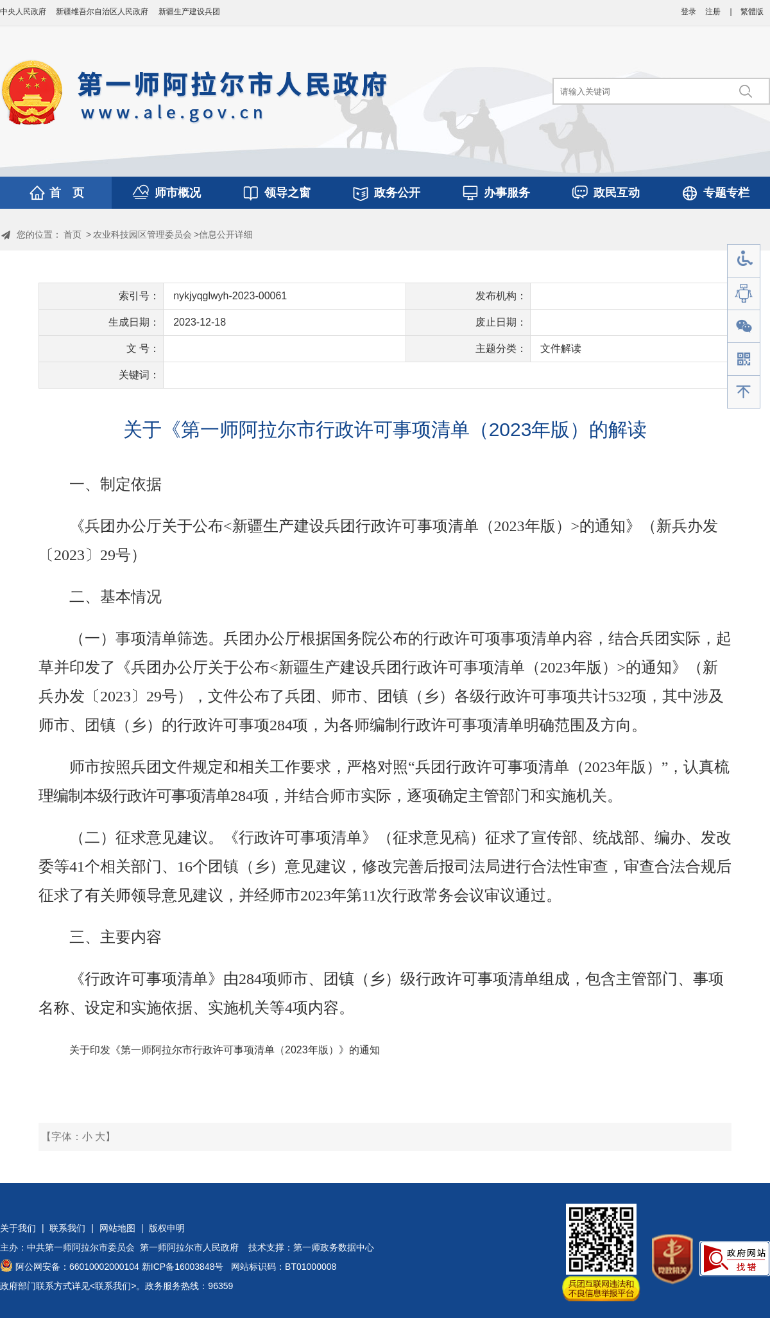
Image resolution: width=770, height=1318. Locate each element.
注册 (713, 11)
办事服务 (507, 192)
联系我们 (67, 1228)
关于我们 (18, 1228)
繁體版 (752, 11)
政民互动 (617, 192)
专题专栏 (726, 192)
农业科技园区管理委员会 (142, 234)
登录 (688, 11)
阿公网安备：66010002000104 (77, 1266)
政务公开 (397, 192)
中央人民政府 (23, 11)
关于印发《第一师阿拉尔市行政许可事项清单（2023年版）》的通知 (224, 1049)
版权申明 (167, 1228)
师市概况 (178, 192)
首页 (72, 234)
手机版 (744, 359)
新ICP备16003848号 (183, 1266)
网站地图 (117, 1228)
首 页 (66, 192)
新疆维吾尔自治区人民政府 (102, 11)
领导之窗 (287, 192)
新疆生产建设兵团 (189, 11)
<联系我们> (113, 1286)
